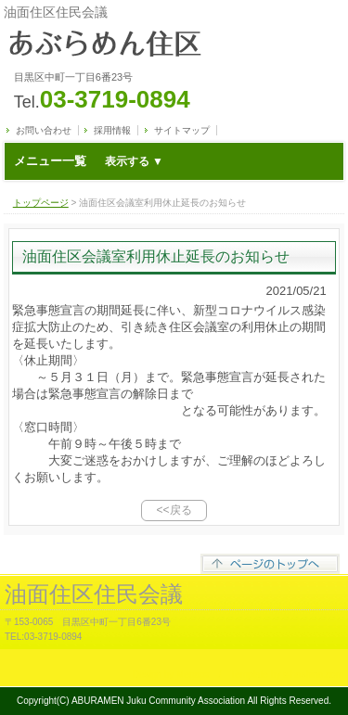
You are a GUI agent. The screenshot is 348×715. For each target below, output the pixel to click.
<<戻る (173, 510)
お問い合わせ (43, 130)
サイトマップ (182, 130)
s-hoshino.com (313, 675)
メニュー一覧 (88, 161)
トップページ (41, 203)
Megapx (193, 675)
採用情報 (112, 130)
